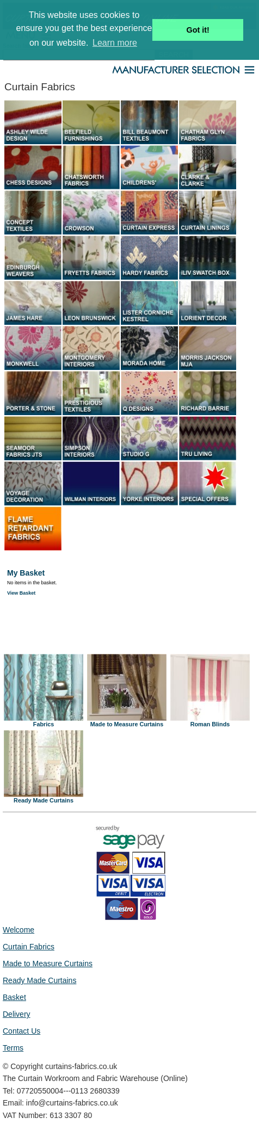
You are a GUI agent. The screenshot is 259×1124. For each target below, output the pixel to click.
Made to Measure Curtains (126, 721)
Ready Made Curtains (43, 798)
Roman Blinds (210, 721)
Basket (14, 997)
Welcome (18, 929)
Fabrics (43, 721)
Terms (13, 1047)
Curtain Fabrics (28, 946)
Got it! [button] (198, 30)
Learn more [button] (114, 42)
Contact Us (21, 1031)
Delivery (16, 1014)
